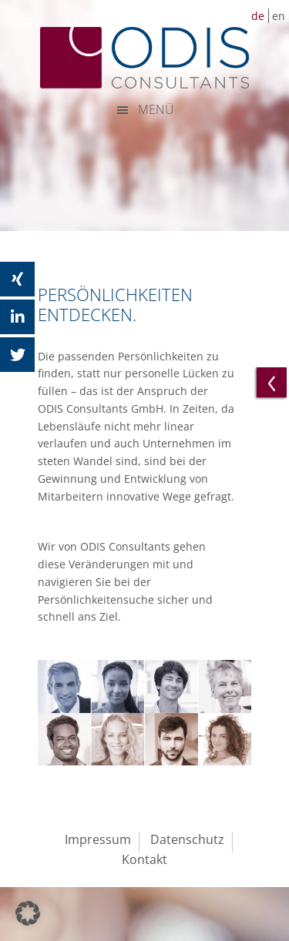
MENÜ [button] (156, 109)
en (278, 15)
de (257, 15)
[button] (27, 913)
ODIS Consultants (144, 58)
